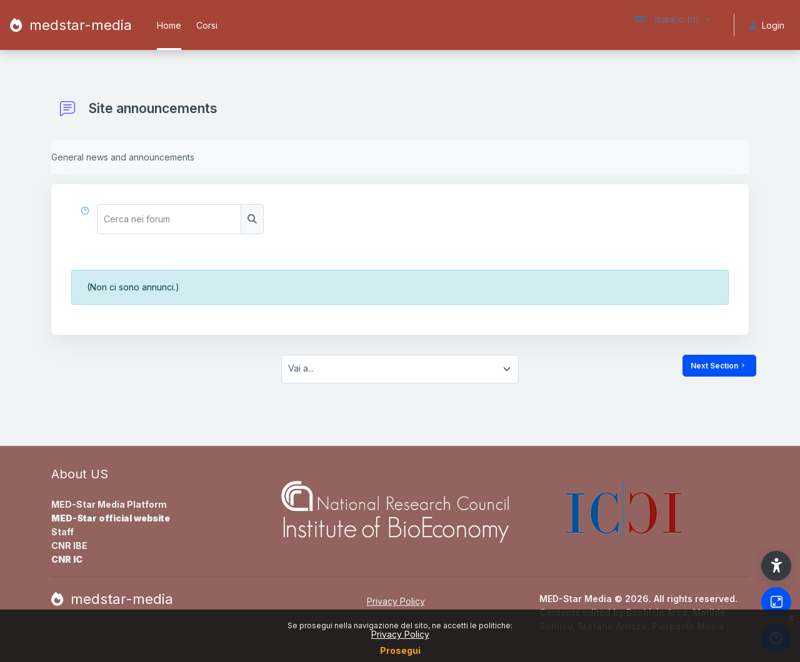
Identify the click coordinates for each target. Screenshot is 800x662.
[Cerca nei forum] (169, 219)
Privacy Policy (400, 634)
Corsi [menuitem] (207, 25)
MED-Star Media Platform (109, 504)
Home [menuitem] (169, 25)
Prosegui (400, 650)
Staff (62, 531)
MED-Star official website (110, 518)
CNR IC (66, 559)
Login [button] (766, 25)
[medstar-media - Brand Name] (71, 25)
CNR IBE (69, 545)
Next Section (719, 365)
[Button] (776, 602)
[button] (672, 25)
